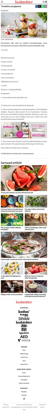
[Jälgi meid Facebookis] (24, 399)
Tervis (24, 350)
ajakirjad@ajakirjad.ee (17, 407)
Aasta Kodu (24, 364)
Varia (24, 361)
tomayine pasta (28, 153)
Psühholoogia (24, 354)
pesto (20, 153)
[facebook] (36, 6)
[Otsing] (44, 2)
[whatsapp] (42, 6)
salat (16, 153)
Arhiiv (24, 372)
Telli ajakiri (24, 379)
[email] (45, 6)
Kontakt (24, 395)
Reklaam (24, 391)
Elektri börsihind (24, 383)
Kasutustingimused (24, 376)
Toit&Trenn (24, 357)
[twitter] (39, 6)
